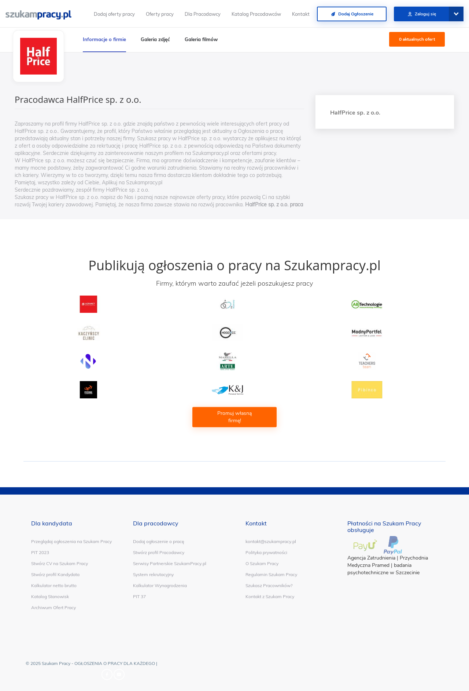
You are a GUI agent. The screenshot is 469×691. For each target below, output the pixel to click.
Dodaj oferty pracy (114, 14)
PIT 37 (139, 596)
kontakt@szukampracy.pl (270, 541)
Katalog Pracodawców (256, 14)
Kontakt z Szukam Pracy (269, 596)
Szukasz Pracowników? (268, 585)
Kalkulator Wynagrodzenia (160, 585)
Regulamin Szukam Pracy (271, 574)
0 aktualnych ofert (417, 39)
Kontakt (301, 14)
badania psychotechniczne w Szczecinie (383, 569)
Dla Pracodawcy (203, 14)
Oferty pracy (160, 14)
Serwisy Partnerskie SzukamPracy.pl (169, 563)
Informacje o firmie (104, 39)
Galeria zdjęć (155, 39)
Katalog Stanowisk (50, 596)
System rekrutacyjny (153, 574)
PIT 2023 (40, 552)
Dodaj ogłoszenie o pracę (158, 541)
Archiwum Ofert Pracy (53, 607)
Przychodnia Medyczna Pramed (387, 561)
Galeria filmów (201, 39)
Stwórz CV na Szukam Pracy (59, 563)
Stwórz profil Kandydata (55, 574)
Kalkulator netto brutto (54, 585)
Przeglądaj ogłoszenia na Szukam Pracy (71, 541)
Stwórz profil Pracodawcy (158, 552)
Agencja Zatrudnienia (371, 557)
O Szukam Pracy (261, 563)
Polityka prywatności (266, 552)
